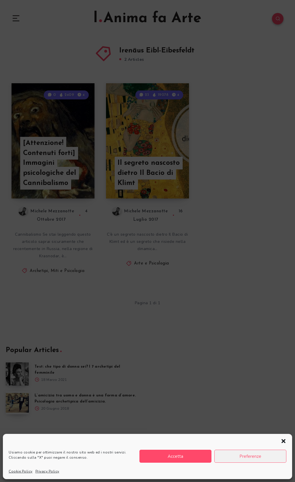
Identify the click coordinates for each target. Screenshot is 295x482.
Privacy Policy (47, 471)
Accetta (175, 456)
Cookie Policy (21, 471)
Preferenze (250, 456)
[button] (283, 441)
